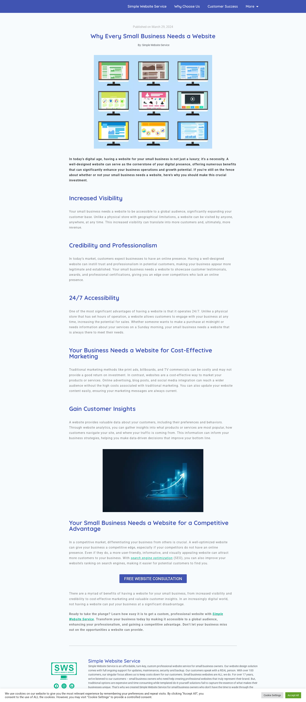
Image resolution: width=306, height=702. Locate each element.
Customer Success (223, 6)
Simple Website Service (147, 6)
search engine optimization (152, 558)
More (252, 6)
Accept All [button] (293, 695)
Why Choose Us (187, 6)
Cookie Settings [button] (272, 695)
